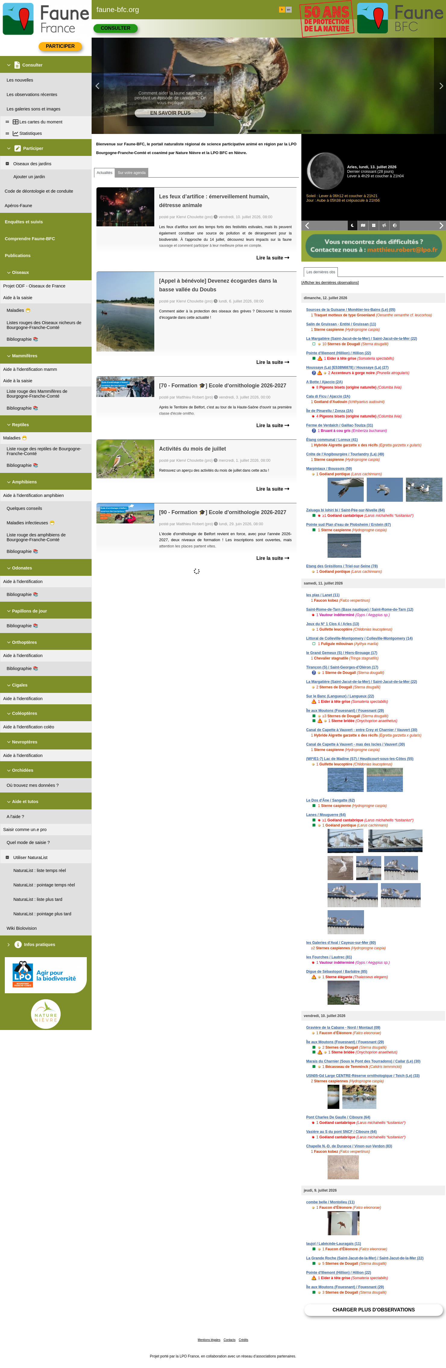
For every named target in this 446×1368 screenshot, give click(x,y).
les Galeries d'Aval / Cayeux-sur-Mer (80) (341, 943)
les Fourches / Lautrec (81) (329, 957)
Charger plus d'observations (373, 1309)
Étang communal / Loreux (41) (332, 440)
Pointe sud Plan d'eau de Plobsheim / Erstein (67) (348, 525)
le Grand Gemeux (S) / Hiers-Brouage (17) (341, 653)
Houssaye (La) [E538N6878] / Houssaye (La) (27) (347, 367)
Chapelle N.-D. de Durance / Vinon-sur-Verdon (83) (349, 1146)
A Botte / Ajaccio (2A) (324, 382)
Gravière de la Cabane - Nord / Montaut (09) (343, 1027)
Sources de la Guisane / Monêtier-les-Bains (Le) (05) (350, 310)
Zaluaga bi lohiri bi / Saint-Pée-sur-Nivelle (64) (345, 510)
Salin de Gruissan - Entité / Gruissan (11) (341, 324)
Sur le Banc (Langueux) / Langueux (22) (340, 696)
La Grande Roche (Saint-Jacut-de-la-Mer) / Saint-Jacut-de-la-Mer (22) (364, 1258)
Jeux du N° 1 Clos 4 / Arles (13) (332, 624)
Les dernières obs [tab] (320, 272)
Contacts (229, 1340)
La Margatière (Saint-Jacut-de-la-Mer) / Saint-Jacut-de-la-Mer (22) (361, 339)
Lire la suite (272, 257)
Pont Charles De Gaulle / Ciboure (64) (338, 1117)
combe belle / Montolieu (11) (330, 1202)
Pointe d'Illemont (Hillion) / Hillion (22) (338, 353)
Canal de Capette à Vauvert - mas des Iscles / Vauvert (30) (355, 744)
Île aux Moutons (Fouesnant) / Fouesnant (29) (345, 711)
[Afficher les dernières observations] (330, 283)
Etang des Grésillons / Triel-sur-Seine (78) (342, 566)
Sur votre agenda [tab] (132, 173)
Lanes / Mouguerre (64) (326, 815)
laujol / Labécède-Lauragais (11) (333, 1244)
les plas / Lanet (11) (323, 595)
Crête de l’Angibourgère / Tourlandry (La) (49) (345, 454)
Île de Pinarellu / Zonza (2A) (329, 411)
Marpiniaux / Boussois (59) (329, 469)
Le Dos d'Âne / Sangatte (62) (330, 800)
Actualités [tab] (104, 173)
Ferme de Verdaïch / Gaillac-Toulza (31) (339, 425)
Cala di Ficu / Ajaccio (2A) (328, 396)
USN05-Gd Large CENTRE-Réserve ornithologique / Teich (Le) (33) (363, 1076)
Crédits (243, 1340)
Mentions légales (209, 1340)
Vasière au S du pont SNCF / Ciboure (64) (341, 1132)
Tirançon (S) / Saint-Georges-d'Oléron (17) (342, 667)
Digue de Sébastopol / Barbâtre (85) (336, 971)
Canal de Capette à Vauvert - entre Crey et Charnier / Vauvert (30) (361, 730)
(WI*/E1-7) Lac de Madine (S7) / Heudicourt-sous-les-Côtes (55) (359, 759)
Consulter (115, 28)
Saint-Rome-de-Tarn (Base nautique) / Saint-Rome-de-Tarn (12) (359, 609)
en (288, 9)
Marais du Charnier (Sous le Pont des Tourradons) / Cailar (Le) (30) (363, 1061)
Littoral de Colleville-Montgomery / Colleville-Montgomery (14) (359, 638)
